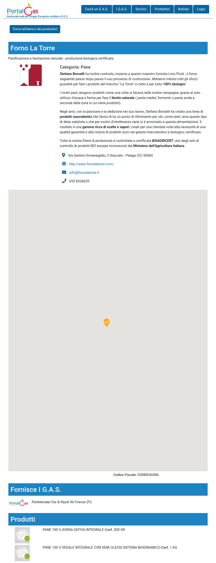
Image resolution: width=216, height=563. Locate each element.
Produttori (162, 9)
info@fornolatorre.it (84, 173)
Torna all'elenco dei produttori (34, 29)
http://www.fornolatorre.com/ (91, 164)
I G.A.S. (122, 9)
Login (201, 9)
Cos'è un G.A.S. (96, 9)
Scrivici (140, 9)
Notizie (183, 9)
